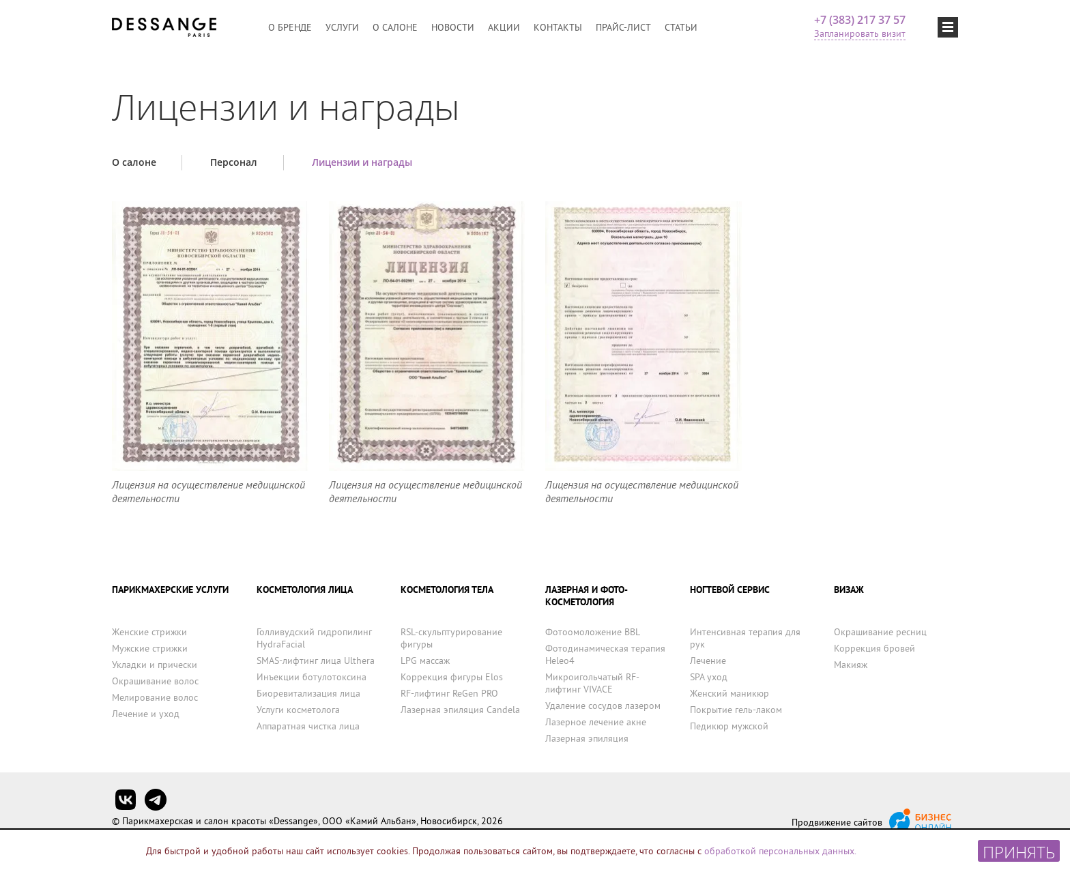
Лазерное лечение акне (595, 722)
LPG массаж (425, 660)
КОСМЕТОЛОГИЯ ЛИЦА (305, 589)
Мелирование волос (155, 697)
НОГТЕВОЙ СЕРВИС (730, 589)
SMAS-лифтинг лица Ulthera (316, 660)
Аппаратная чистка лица (308, 726)
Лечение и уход (145, 714)
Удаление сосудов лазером (603, 705)
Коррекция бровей (874, 648)
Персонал (233, 162)
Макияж (850, 664)
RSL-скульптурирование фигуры (451, 638)
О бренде (290, 27)
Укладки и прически (154, 664)
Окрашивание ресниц (880, 632)
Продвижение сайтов (837, 822)
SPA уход (708, 677)
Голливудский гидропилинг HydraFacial (314, 638)
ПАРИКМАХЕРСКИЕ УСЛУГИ (170, 589)
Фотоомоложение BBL (592, 632)
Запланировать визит (860, 33)
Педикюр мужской (729, 726)
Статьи (681, 27)
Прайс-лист (623, 27)
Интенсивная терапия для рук (745, 638)
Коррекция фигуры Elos (452, 677)
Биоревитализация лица (308, 693)
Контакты (558, 27)
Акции (504, 27)
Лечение (708, 660)
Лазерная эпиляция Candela (460, 709)
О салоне (395, 27)
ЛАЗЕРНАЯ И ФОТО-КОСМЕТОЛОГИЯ (586, 595)
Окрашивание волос (155, 681)
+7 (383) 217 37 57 (860, 19)
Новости (452, 27)
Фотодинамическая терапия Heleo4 (605, 654)
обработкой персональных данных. (780, 851)
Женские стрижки (149, 632)
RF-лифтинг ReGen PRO (449, 693)
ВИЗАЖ (849, 589)
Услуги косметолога (298, 709)
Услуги (342, 27)
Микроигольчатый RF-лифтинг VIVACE (592, 683)
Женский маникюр (729, 693)
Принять (1019, 851)
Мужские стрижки (150, 648)
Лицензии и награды (362, 162)
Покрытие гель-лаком (736, 709)
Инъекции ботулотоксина (311, 677)
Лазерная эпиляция (586, 738)
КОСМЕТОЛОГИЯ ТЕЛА (447, 589)
